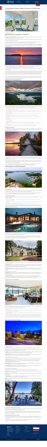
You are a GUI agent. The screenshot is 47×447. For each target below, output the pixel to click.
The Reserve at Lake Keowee (9, 111)
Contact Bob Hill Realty (35, 419)
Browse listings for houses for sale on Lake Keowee (14, 316)
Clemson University (19, 360)
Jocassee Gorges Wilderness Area (9, 110)
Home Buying (10, 9)
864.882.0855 (18, 1)
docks (6, 309)
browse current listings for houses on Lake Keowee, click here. (13, 35)
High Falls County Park (8, 116)
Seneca (6, 199)
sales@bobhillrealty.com (27, 431)
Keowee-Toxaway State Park (9, 108)
